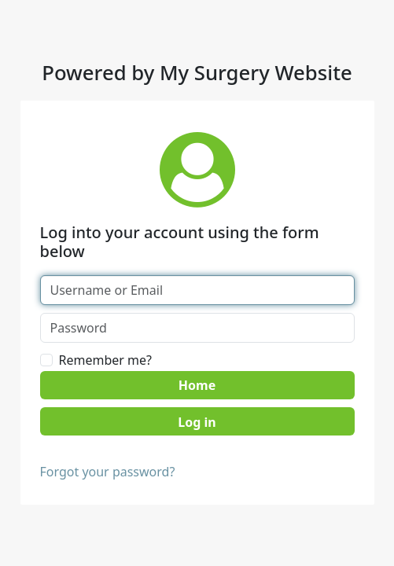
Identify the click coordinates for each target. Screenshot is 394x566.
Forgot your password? (107, 471)
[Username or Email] (197, 290)
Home (197, 385)
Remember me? (105, 360)
